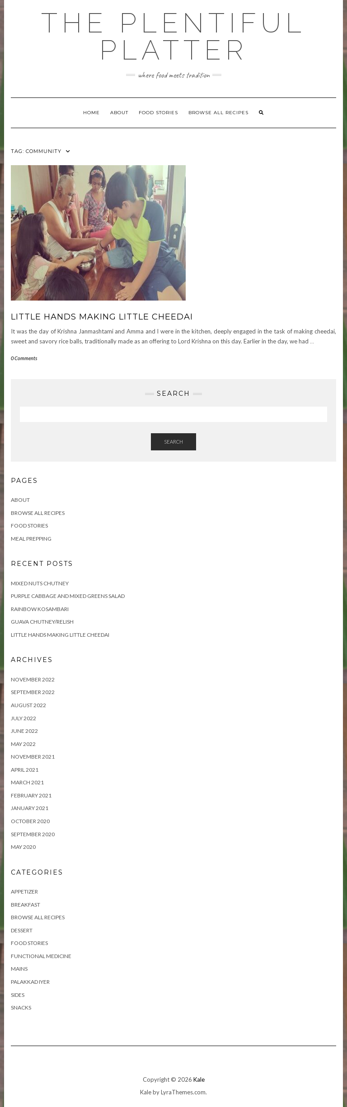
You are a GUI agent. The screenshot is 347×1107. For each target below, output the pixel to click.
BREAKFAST (25, 904)
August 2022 (28, 705)
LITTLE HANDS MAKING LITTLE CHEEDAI (102, 317)
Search (173, 442)
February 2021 (31, 795)
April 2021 (24, 769)
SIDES (17, 994)
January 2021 (29, 808)
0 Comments (24, 358)
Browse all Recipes (218, 113)
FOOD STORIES (158, 113)
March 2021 (27, 782)
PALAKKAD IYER (30, 981)
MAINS (19, 968)
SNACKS (21, 1007)
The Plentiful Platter (173, 36)
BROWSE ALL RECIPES (38, 917)
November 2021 (33, 756)
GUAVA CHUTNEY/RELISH (42, 621)
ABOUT (119, 113)
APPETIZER (24, 891)
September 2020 (33, 834)
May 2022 (23, 744)
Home (91, 113)
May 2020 (23, 846)
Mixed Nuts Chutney (40, 583)
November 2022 (33, 679)
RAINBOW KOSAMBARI (40, 609)
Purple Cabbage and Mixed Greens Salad (68, 596)
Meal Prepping (31, 538)
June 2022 (24, 730)
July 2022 (23, 718)
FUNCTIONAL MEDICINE (41, 956)
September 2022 (33, 692)
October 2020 (30, 821)
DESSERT (22, 930)
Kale (199, 1079)
